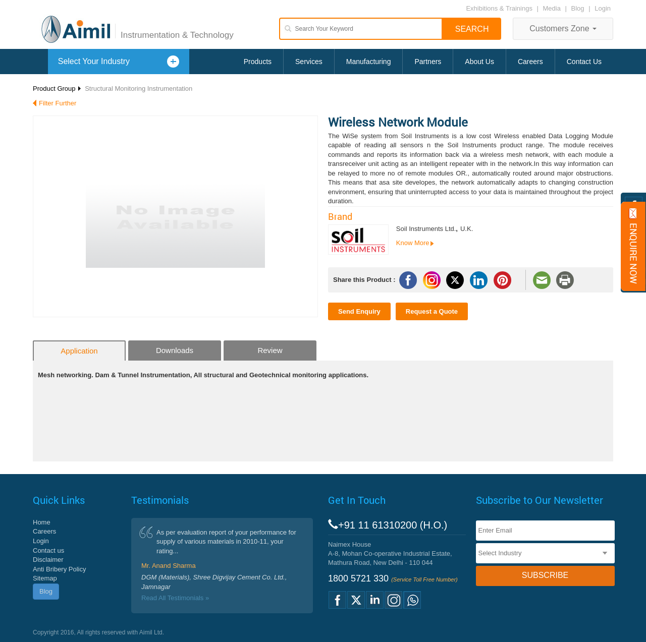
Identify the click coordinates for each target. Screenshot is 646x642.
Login (603, 8)
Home (41, 522)
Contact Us (584, 61)
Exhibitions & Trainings (499, 8)
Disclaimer (48, 559)
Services (308, 61)
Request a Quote (432, 311)
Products (258, 61)
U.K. (466, 228)
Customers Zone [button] (563, 28)
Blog (577, 8)
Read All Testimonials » (175, 598)
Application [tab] (79, 350)
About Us (479, 61)
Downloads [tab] (174, 350)
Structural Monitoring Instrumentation (138, 88)
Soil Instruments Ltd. (426, 228)
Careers (530, 61)
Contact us (48, 550)
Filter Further (57, 103)
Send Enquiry (359, 311)
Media (553, 8)
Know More (412, 243)
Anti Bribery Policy (59, 569)
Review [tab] (269, 350)
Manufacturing (368, 61)
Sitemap (45, 578)
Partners (427, 61)
